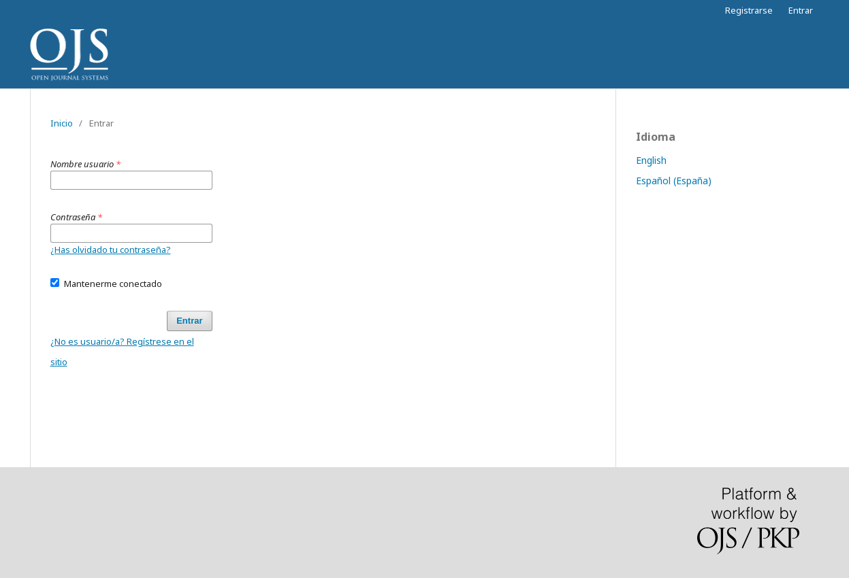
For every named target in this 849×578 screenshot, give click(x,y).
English (651, 160)
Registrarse (749, 10)
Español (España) (673, 180)
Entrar (800, 10)
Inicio (61, 123)
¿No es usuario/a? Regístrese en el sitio (122, 351)
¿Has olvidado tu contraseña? (110, 249)
